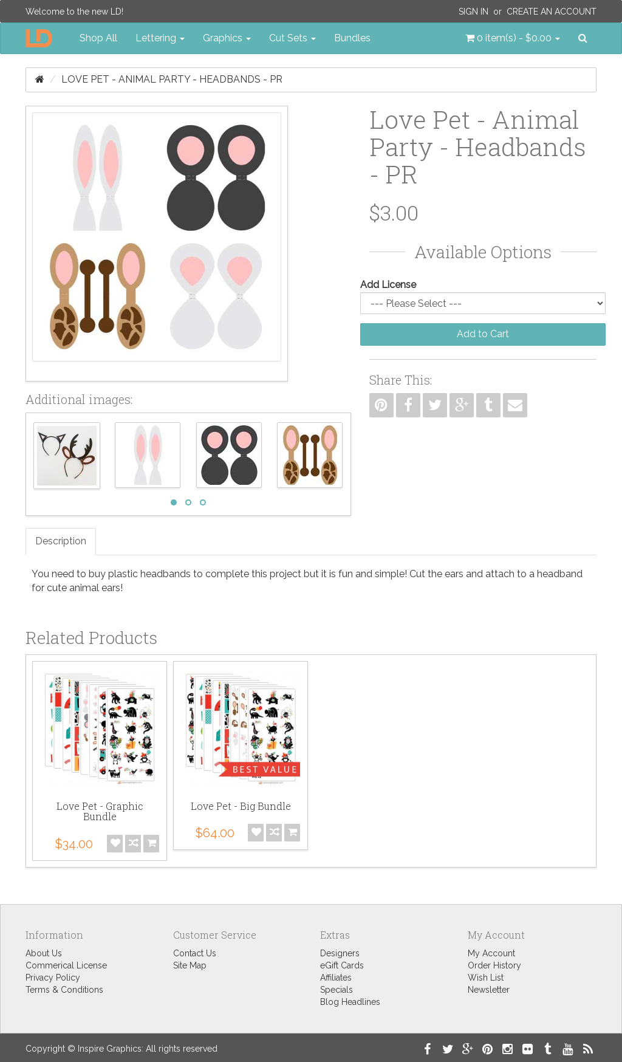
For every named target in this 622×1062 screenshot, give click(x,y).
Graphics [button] (227, 38)
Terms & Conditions (64, 990)
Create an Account (551, 11)
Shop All (98, 38)
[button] (512, 38)
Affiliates (336, 977)
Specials (336, 990)
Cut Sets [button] (292, 38)
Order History (494, 965)
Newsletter (489, 990)
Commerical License (66, 965)
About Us (44, 953)
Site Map (190, 965)
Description (60, 541)
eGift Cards (342, 965)
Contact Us (194, 953)
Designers (340, 953)
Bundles (352, 38)
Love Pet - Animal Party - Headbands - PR (171, 79)
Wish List (486, 977)
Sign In (473, 11)
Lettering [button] (160, 38)
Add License (388, 284)
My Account (491, 953)
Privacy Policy (53, 977)
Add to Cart (483, 334)
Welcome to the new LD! (74, 11)
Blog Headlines (350, 1002)
